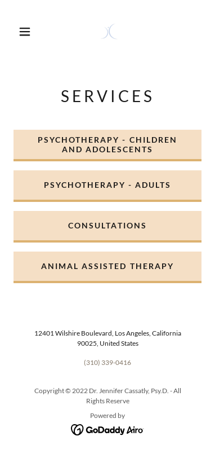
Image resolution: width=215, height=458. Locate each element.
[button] (25, 31)
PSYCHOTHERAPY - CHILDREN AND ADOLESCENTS (107, 144)
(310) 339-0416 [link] (107, 362)
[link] (109, 31)
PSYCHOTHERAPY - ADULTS (107, 185)
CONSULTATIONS (107, 225)
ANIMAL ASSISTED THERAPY (107, 266)
